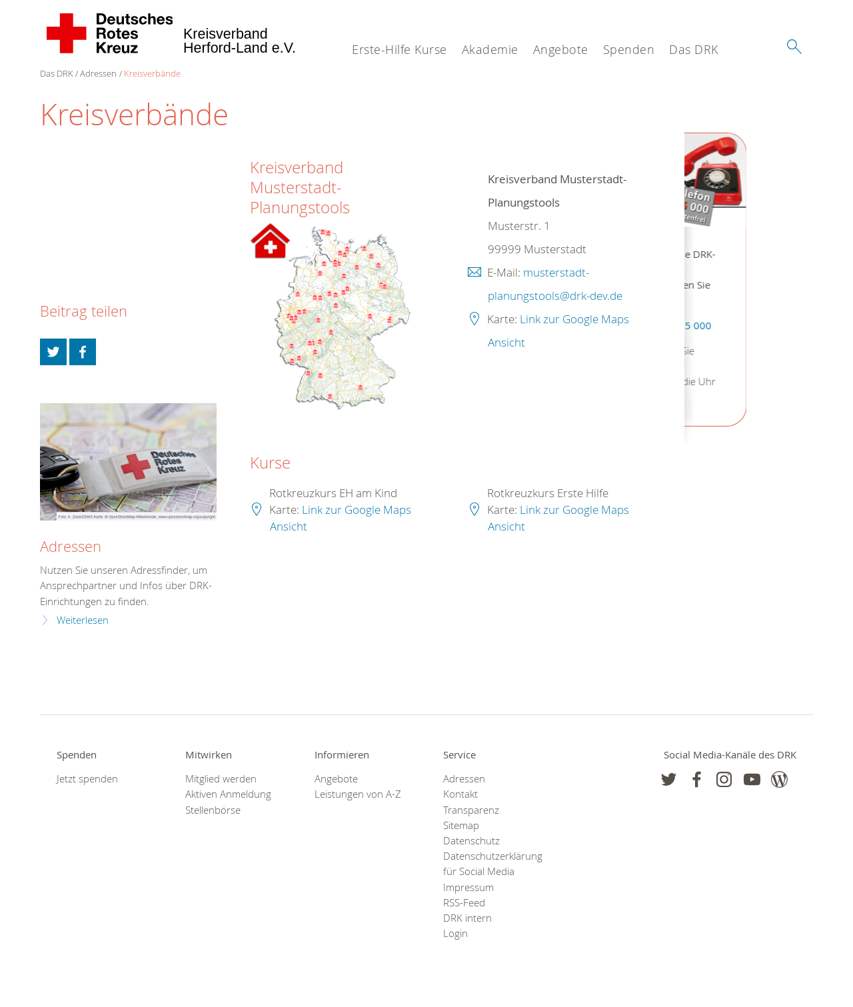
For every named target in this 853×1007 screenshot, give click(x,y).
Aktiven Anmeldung (228, 794)
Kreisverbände (152, 73)
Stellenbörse (213, 810)
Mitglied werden (221, 778)
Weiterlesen (83, 620)
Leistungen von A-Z (358, 794)
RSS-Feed (464, 902)
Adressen (98, 73)
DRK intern (467, 918)
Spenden (629, 49)
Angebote (560, 49)
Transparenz (471, 810)
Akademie (490, 49)
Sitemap (461, 825)
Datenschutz (471, 840)
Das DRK (693, 49)
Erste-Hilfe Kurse (399, 49)
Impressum (468, 887)
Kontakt (460, 794)
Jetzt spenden (87, 778)
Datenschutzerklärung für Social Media (490, 864)
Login (455, 933)
